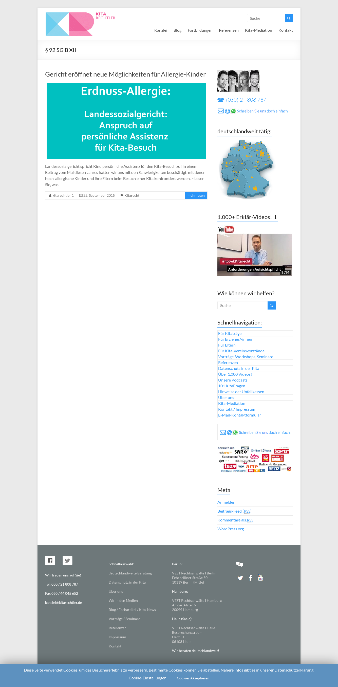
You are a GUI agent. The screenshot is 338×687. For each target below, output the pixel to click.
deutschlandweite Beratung (130, 573)
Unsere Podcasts (233, 379)
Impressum (117, 637)
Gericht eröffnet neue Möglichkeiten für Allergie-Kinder (125, 74)
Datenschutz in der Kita (238, 368)
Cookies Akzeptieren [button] (193, 678)
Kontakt (285, 30)
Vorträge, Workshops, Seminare (245, 356)
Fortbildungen (200, 30)
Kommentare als (235, 519)
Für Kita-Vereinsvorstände (241, 350)
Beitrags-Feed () (234, 511)
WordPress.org (230, 528)
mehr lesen (196, 195)
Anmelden (226, 502)
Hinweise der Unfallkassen (241, 391)
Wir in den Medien (123, 600)
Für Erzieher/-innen (235, 339)
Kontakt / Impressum (236, 409)
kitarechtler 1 (63, 195)
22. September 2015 (99, 195)
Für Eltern (227, 344)
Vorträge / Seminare (124, 619)
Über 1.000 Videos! (235, 374)
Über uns (226, 397)
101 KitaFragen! (232, 385)
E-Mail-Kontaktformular (239, 414)
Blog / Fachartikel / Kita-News (132, 609)
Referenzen (229, 30)
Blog (177, 30)
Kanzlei (160, 30)
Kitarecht (131, 195)
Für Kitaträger (230, 333)
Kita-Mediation (258, 30)
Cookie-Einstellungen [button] (147, 677)
